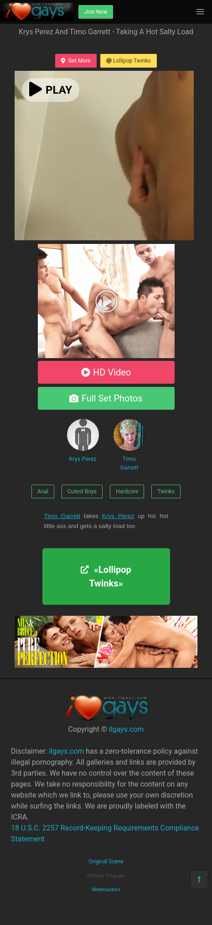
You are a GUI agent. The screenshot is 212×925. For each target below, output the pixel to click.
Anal (42, 491)
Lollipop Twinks (128, 61)
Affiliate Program (106, 876)
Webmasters (106, 890)
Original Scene (106, 861)
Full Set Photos (105, 398)
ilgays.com (126, 729)
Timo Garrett (129, 445)
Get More (75, 61)
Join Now (95, 12)
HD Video (106, 372)
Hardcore (127, 491)
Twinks (166, 491)
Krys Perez (83, 440)
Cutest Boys (82, 491)
